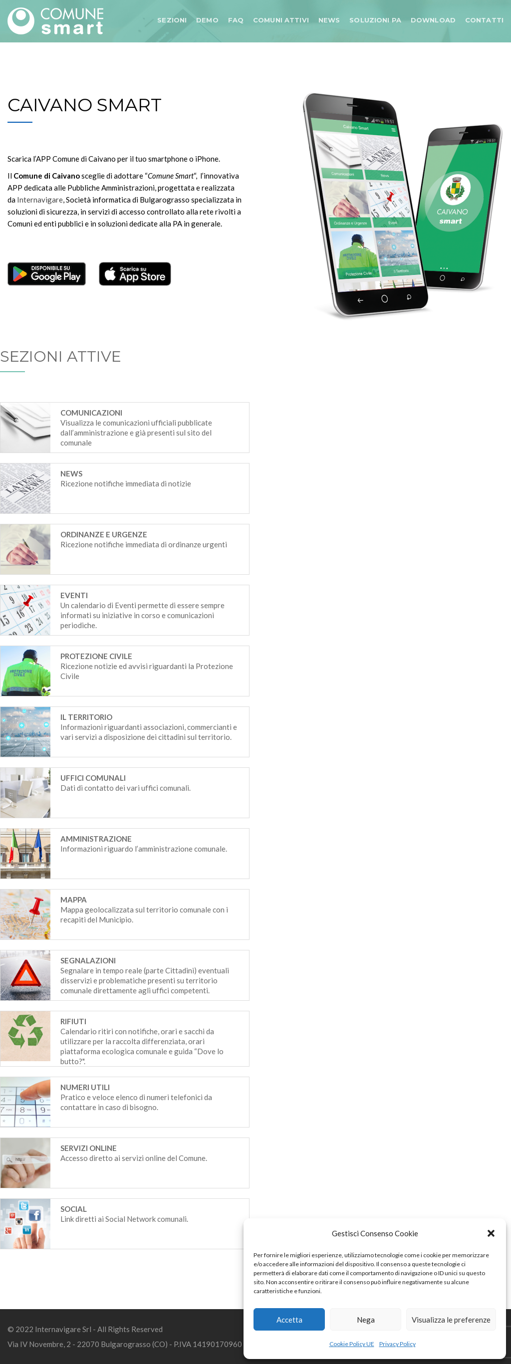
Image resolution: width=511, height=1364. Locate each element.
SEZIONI (172, 20)
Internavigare (40, 199)
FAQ (236, 20)
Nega (366, 1319)
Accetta (289, 1319)
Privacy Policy (397, 1344)
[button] (491, 1233)
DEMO (207, 20)
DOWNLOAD (433, 20)
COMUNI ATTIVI (281, 20)
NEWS (329, 20)
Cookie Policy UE (351, 1344)
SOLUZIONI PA (375, 20)
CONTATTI (484, 20)
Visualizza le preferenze (451, 1319)
